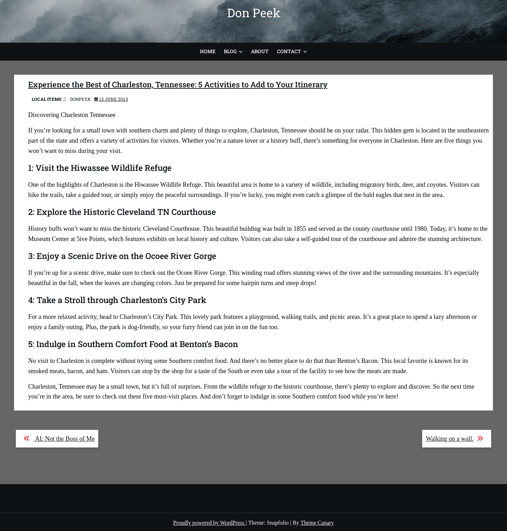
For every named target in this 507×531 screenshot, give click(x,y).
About (260, 51)
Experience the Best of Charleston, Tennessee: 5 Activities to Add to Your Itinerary (177, 84)
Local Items (46, 99)
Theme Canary (317, 523)
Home (207, 51)
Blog (230, 51)
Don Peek (253, 12)
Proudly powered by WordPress (209, 523)
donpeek (80, 99)
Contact (289, 51)
